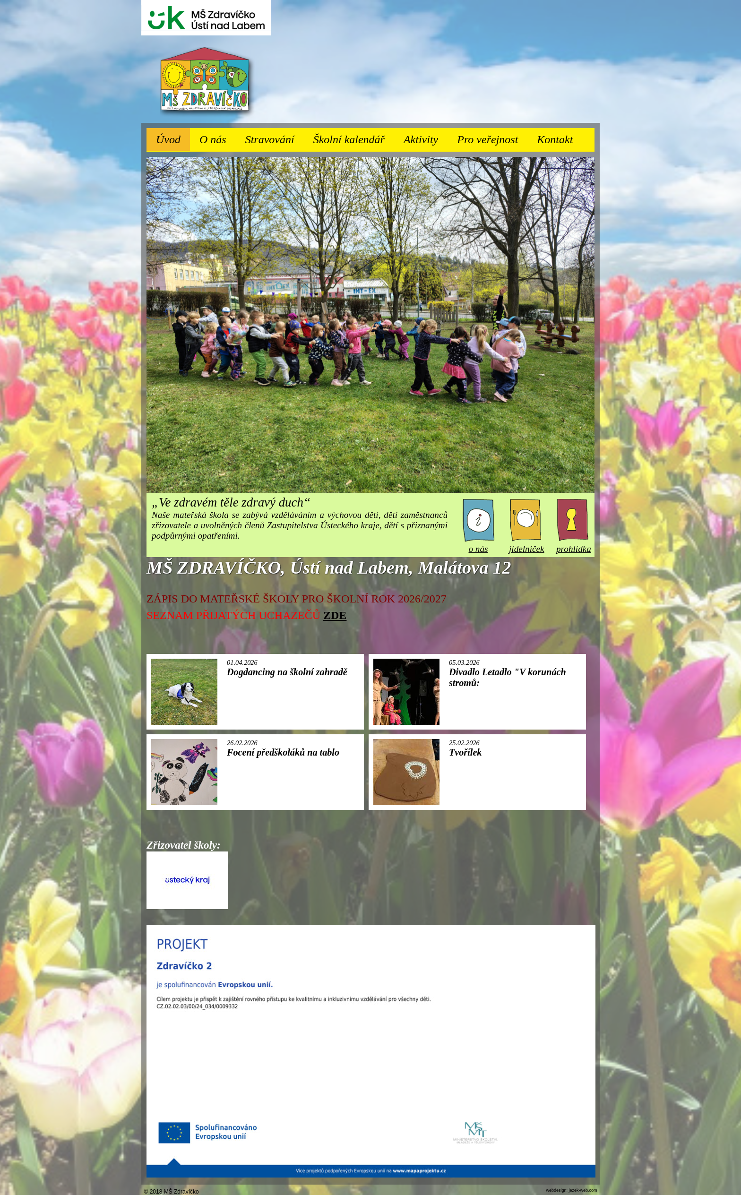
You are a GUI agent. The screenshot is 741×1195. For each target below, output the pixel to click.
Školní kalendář (349, 139)
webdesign (556, 1190)
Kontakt (555, 139)
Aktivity (426, 137)
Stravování (274, 137)
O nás (217, 137)
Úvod (168, 139)
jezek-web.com (583, 1190)
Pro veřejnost (492, 137)
